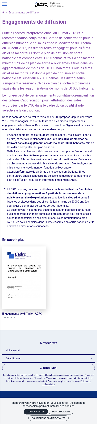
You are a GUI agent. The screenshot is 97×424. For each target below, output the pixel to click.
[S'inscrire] (48, 368)
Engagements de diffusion (24, 12)
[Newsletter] (48, 351)
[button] (48, 359)
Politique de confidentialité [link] (48, 418)
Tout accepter (35, 411)
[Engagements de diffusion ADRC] (24, 282)
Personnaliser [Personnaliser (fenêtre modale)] (61, 411)
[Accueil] (49, 4)
